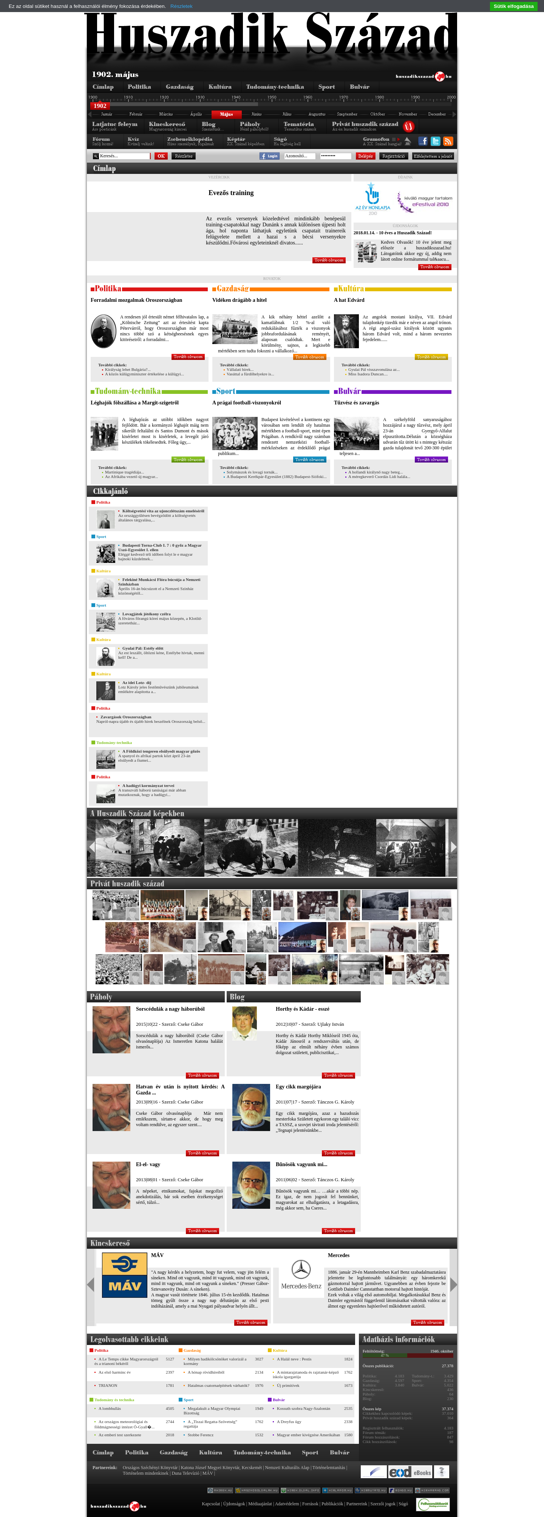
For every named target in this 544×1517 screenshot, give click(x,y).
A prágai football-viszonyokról (246, 403)
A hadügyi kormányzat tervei (148, 785)
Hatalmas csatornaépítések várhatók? (218, 1385)
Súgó (403, 1503)
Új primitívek (288, 1385)
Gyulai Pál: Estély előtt (142, 648)
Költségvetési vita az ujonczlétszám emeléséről (163, 511)
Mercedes (338, 1255)
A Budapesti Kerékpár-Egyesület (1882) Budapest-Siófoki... (275, 476)
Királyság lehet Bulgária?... (126, 369)
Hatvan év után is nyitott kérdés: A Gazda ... (180, 1090)
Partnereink (356, 1503)
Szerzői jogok (383, 1503)
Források (310, 1503)
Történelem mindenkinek (145, 1473)
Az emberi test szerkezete (120, 1434)
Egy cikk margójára (298, 1087)
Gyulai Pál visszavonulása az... (372, 369)
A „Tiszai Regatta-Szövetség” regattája (210, 1423)
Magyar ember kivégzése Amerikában (308, 1434)
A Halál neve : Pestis (294, 1359)
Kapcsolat (211, 1503)
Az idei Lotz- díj (136, 682)
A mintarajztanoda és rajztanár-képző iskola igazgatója (306, 1374)
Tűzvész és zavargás (356, 403)
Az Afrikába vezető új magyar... (130, 476)
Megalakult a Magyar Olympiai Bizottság (212, 1410)
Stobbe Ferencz (200, 1434)
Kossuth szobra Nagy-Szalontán (303, 1408)
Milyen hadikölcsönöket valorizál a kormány (215, 1361)
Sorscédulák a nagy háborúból (170, 1009)
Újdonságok (234, 1503)
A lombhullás (110, 1408)
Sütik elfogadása (514, 6)
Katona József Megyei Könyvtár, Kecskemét (221, 1467)
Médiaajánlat (260, 1503)
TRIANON (108, 1385)
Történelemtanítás (328, 1467)
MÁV (157, 1255)
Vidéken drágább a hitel (239, 300)
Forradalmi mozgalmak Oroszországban (136, 300)
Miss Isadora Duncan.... (366, 374)
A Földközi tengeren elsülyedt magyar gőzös (161, 751)
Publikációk (332, 1503)
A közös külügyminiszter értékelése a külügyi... (143, 374)
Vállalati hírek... (238, 369)
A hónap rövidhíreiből (206, 1372)
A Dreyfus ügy (289, 1421)
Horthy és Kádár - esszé (302, 1009)
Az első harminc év (115, 1372)
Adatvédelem (287, 1503)
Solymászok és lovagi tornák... (251, 472)
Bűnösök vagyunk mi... (302, 1164)
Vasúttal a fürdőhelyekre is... (249, 374)
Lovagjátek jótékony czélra (146, 614)
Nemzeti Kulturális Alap (287, 1467)
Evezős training (231, 193)
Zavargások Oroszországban (125, 717)
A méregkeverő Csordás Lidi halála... (377, 476)
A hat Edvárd (349, 300)
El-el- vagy (148, 1164)
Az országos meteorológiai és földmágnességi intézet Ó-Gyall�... (124, 1424)
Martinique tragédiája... (123, 472)
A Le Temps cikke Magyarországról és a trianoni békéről (126, 1361)
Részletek (181, 6)
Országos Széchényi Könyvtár (150, 1467)
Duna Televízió (185, 1473)
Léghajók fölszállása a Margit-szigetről (135, 403)
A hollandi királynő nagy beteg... (374, 472)
